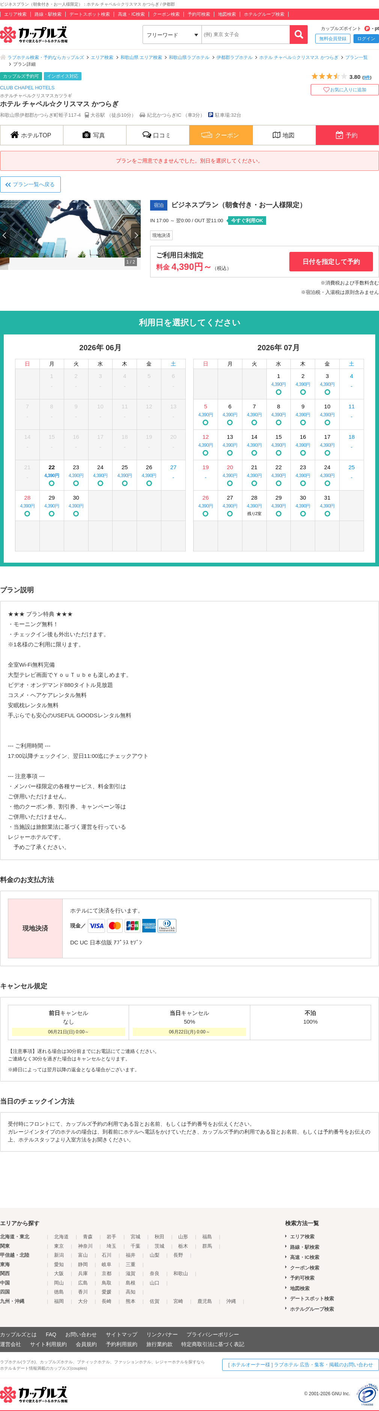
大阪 (59, 1273)
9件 (367, 77)
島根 (130, 1283)
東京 (59, 1246)
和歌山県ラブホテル (189, 57)
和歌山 (180, 1273)
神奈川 (85, 1246)
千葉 (135, 1246)
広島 (83, 1283)
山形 (183, 1236)
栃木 (183, 1246)
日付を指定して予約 (331, 261)
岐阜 (106, 1264)
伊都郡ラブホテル (235, 57)
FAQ (51, 1334)
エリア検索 (15, 14)
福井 (130, 1255)
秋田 (159, 1236)
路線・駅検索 (48, 14)
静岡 (83, 1264)
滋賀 (130, 1273)
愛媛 (106, 1292)
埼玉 (111, 1246)
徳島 (59, 1292)
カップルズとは (18, 1334)
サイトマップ (121, 1334)
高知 (130, 1292)
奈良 (154, 1273)
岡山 (59, 1283)
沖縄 (231, 1301)
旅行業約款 (159, 1344)
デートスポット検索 (89, 14)
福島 (207, 1236)
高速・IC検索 (131, 14)
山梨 (154, 1255)
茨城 (159, 1246)
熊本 (130, 1301)
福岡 (59, 1301)
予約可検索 (199, 14)
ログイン (366, 38)
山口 (154, 1283)
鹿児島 (204, 1301)
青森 (88, 1236)
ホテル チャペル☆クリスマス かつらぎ (298, 57)
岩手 (111, 1236)
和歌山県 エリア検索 (141, 57)
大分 (83, 1301)
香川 (83, 1292)
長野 (178, 1255)
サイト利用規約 (48, 1344)
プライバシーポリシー (212, 1334)
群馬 (207, 1246)
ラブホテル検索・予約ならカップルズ (46, 57)
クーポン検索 (166, 14)
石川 (106, 1255)
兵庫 (83, 1273)
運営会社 (10, 1344)
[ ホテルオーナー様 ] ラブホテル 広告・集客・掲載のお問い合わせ (300, 1364)
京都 (106, 1273)
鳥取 (106, 1283)
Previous (5, 235)
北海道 (61, 1236)
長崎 (106, 1301)
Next (136, 235)
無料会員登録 (332, 38)
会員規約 (86, 1344)
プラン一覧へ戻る (34, 184)
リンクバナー (162, 1334)
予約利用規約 (121, 1344)
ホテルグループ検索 (264, 14)
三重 (130, 1264)
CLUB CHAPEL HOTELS (27, 87)
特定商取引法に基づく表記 (212, 1344)
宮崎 (178, 1301)
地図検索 (227, 14)
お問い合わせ (81, 1334)
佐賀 (154, 1301)
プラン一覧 (356, 57)
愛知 (59, 1264)
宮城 (135, 1236)
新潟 (59, 1255)
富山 (83, 1255)
